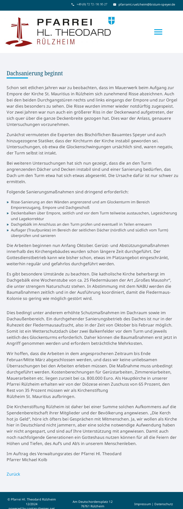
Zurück (13, 474)
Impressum (142, 504)
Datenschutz (163, 504)
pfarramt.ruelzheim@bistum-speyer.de (147, 4)
